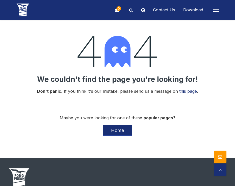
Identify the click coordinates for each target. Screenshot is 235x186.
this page (188, 91)
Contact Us (164, 9)
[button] (131, 10)
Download (193, 9)
